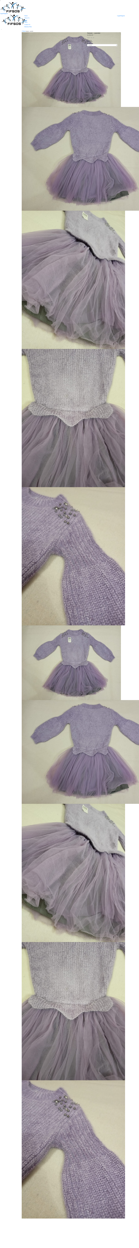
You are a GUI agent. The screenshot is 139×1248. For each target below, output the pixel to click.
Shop (25, 20)
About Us (26, 18)
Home (26, 15)
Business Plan (28, 26)
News (25, 22)
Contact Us (27, 24)
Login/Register (4, 13)
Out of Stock (89, 41)
